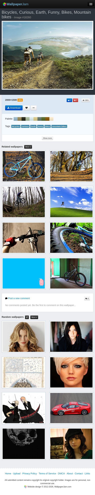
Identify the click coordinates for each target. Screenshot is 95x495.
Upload (16, 473)
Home (8, 473)
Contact (79, 473)
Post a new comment (17, 298)
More (28, 147)
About (70, 473)
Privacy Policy (29, 473)
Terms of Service (47, 473)
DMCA (61, 473)
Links (87, 473)
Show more (47, 138)
